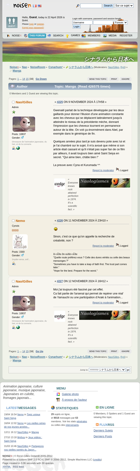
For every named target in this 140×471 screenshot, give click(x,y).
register (40, 24)
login (31, 24)
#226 (60, 220)
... (21, 78)
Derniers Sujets (103, 430)
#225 (60, 102)
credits (97, 459)
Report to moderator (103, 170)
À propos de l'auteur (74, 399)
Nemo (20, 221)
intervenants (72, 425)
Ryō (122, 67)
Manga (35, 432)
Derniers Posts (103, 436)
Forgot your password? (33, 27)
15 (27, 78)
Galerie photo (70, 394)
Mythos (21, 437)
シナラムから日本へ (110, 59)
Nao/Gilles (113, 67)
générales (82, 421)
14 (23, 78)
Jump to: (84, 370)
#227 (60, 281)
